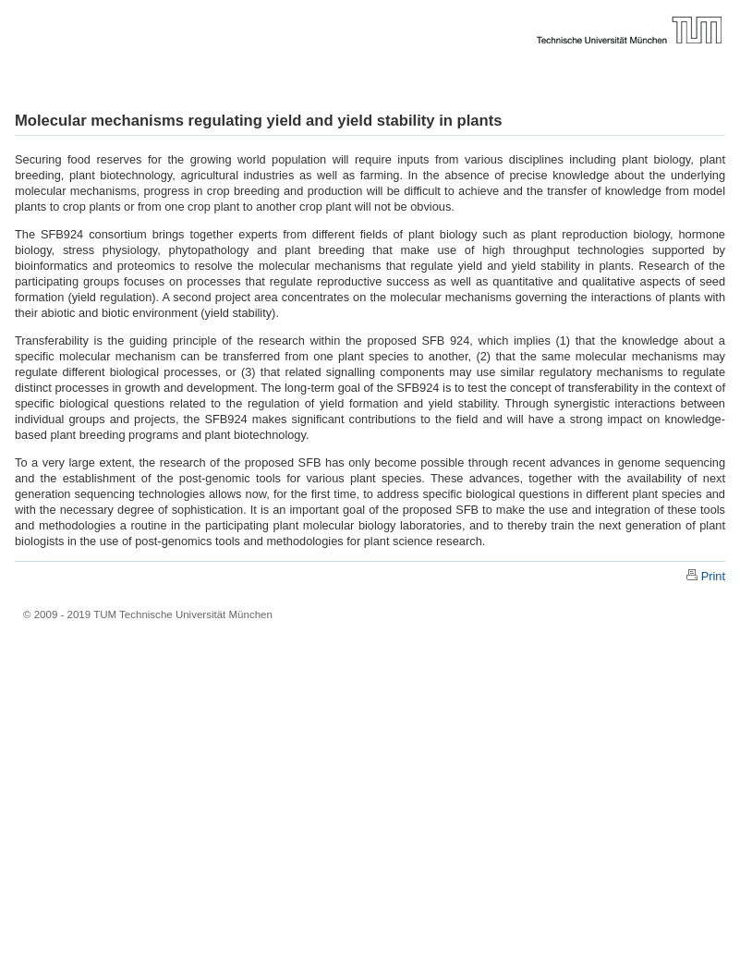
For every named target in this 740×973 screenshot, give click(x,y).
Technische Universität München (370, 13)
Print (713, 576)
